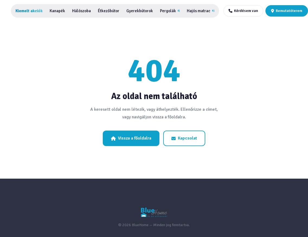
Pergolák (170, 10)
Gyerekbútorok (139, 10)
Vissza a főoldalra (131, 138)
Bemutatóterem (286, 10)
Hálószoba (81, 10)
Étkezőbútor (108, 10)
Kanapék (57, 10)
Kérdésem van (243, 10)
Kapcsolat (184, 138)
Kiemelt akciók (29, 10)
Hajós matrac (200, 10)
